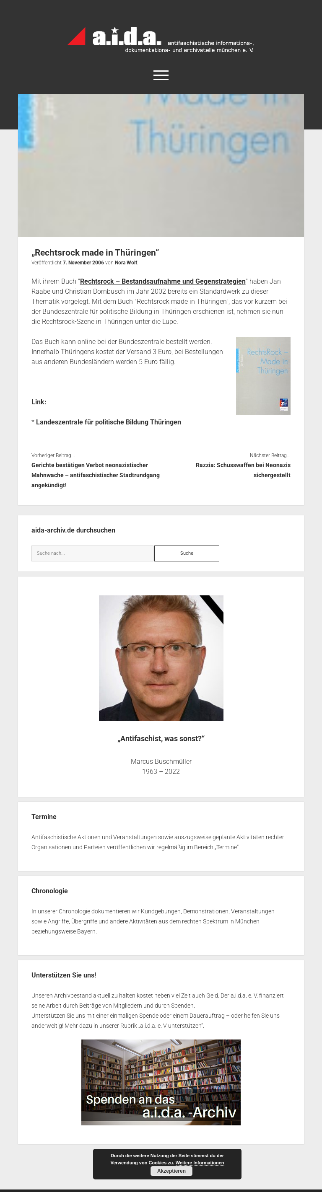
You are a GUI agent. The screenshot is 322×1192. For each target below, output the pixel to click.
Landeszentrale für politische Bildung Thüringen (108, 422)
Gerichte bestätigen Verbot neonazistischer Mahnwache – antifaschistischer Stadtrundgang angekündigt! (95, 475)
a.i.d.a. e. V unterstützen (170, 1025)
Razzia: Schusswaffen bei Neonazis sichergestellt (243, 470)
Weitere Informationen (200, 1162)
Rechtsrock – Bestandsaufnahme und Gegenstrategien (163, 281)
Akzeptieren (171, 1171)
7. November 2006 (83, 263)
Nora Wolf (126, 263)
